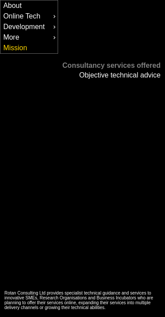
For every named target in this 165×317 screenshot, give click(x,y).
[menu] (29, 27)
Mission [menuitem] (15, 48)
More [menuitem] (30, 37)
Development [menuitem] (30, 26)
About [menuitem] (12, 5)
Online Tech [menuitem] (30, 16)
